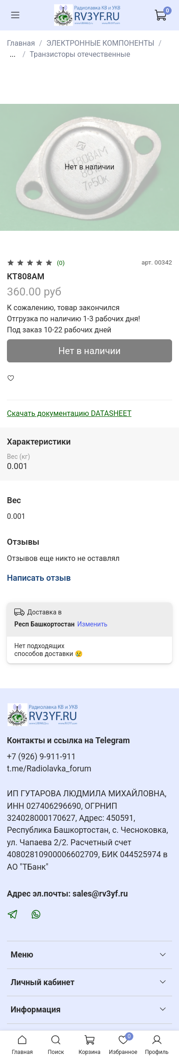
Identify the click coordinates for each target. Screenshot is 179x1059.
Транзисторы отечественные (80, 54)
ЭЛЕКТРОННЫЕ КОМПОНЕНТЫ (100, 43)
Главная (21, 43)
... (13, 54)
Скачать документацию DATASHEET (69, 413)
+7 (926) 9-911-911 (41, 756)
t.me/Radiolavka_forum (49, 768)
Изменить (92, 624)
